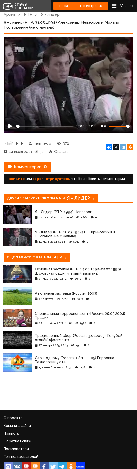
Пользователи (16, 449)
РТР (28, 14)
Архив (9, 14)
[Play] (10, 126)
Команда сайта (17, 426)
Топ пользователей (21, 457)
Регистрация (91, 6)
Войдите (16, 179)
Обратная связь (18, 441)
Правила (11, 433)
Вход (63, 6)
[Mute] (103, 126)
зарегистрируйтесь (51, 179)
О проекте (13, 418)
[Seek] (44, 126)
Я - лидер (50, 14)
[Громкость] (119, 126)
